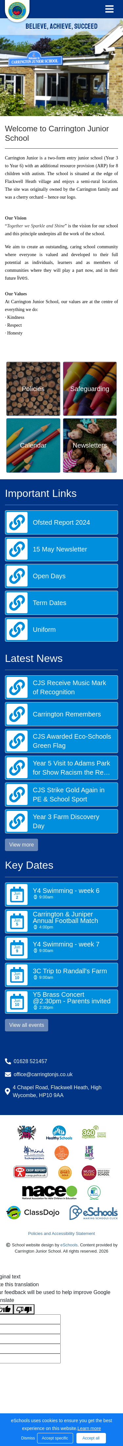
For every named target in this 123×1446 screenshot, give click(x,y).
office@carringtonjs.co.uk (43, 1074)
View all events (26, 1025)
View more (21, 844)
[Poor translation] (23, 1309)
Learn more (89, 1428)
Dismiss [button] (27, 1438)
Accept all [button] (90, 1438)
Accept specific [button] (55, 1438)
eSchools (69, 1244)
